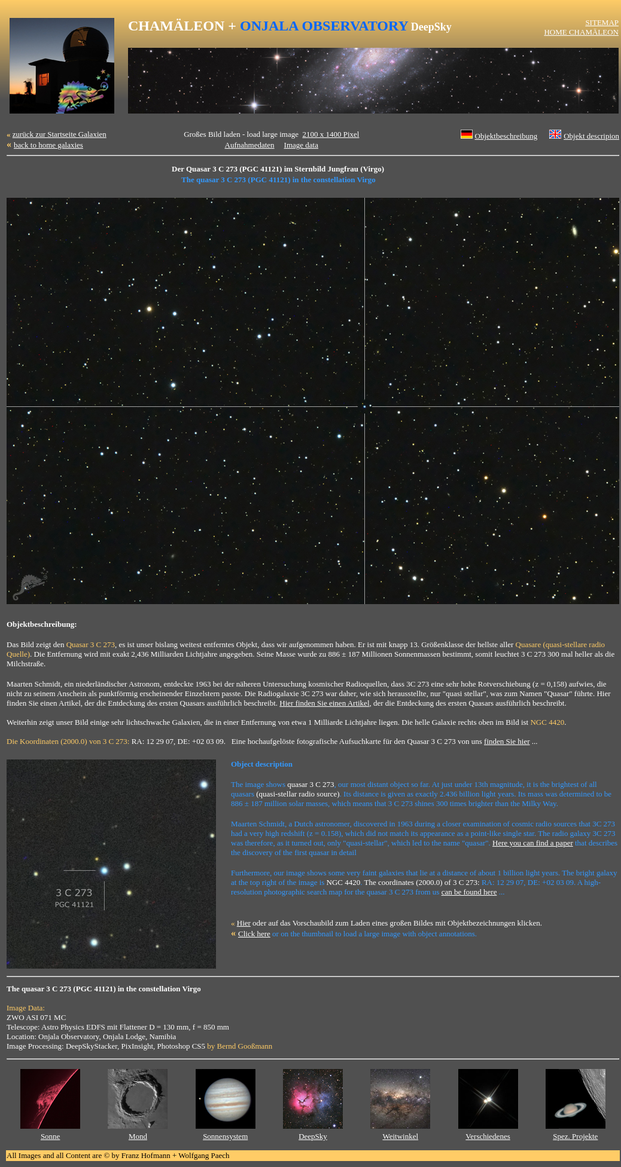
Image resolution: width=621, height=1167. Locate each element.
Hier (244, 922)
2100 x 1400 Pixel (330, 134)
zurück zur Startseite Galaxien (59, 134)
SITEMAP (602, 22)
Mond (138, 1136)
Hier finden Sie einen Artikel (324, 703)
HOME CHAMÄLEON (581, 31)
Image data (301, 144)
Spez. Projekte (575, 1136)
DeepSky (313, 1136)
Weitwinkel (400, 1136)
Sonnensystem (225, 1136)
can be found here (469, 891)
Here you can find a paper (532, 842)
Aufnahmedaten (250, 144)
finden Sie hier (507, 741)
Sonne (50, 1136)
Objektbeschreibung (506, 135)
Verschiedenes (487, 1136)
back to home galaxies (48, 144)
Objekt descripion (591, 135)
